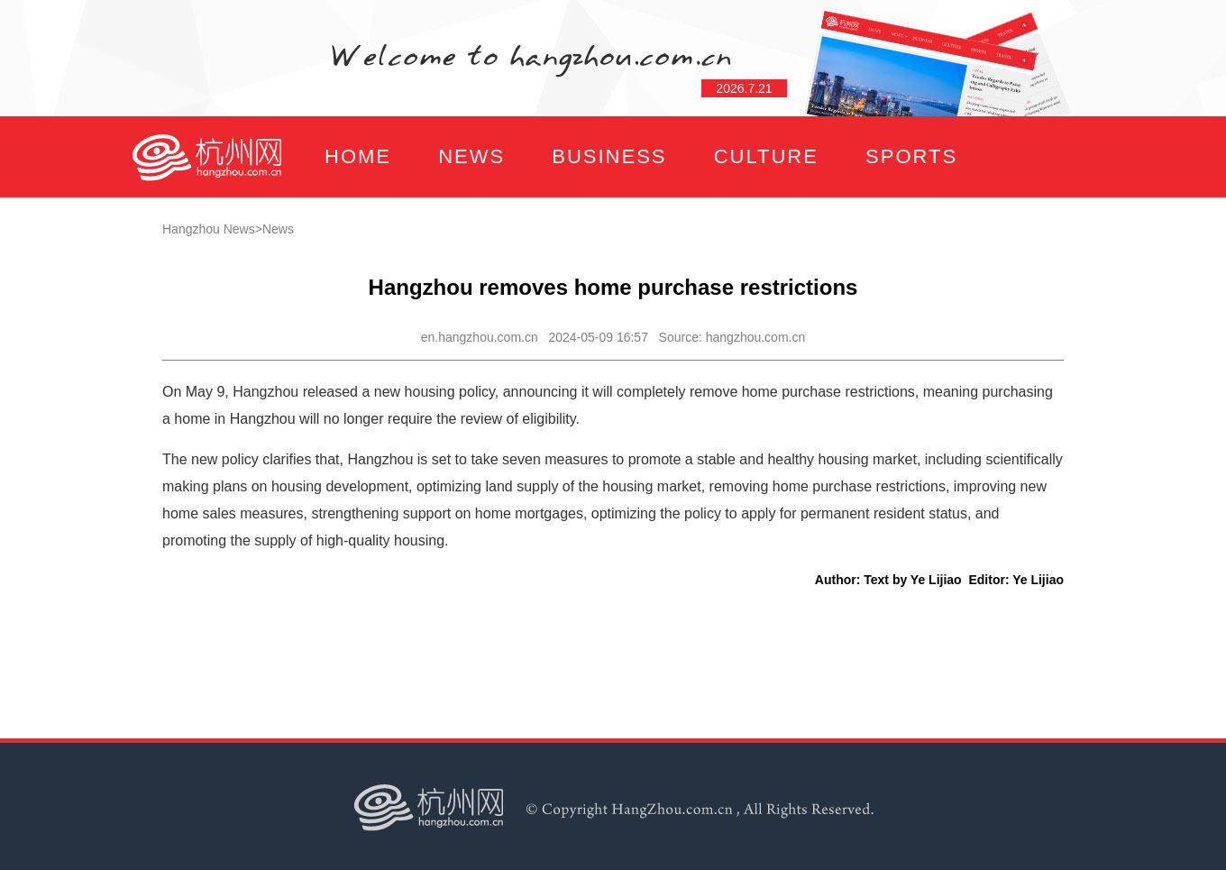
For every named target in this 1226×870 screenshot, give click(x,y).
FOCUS (310, 237)
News (278, 229)
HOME (358, 156)
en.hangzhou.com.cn (479, 337)
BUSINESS (609, 156)
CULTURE (766, 156)
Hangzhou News (208, 229)
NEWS (471, 156)
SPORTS (911, 156)
